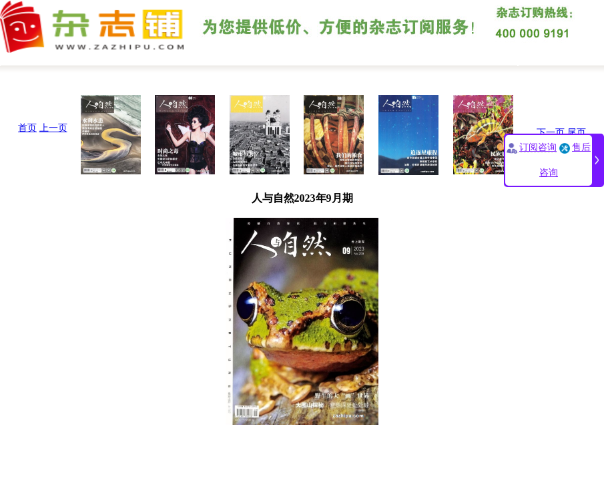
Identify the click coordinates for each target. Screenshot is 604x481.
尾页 (576, 133)
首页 (27, 128)
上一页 (53, 128)
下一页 (551, 133)
